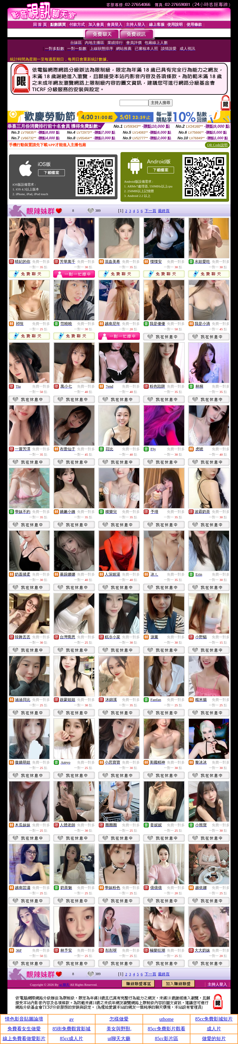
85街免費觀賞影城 (71, 1028)
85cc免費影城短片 (214, 1018)
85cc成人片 (71, 1038)
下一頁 (150, 211)
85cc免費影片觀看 (166, 1028)
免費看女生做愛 (24, 1028)
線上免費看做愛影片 (24, 1038)
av (71, 1019)
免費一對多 (41, 262)
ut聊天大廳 (119, 1038)
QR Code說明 (217, 145)
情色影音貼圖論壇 (24, 1018)
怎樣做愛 (119, 1018)
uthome (166, 1019)
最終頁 (164, 211)
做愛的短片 (214, 1038)
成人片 (214, 1028)
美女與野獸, (119, 1028)
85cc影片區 (166, 1038)
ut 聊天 (64, 984)
